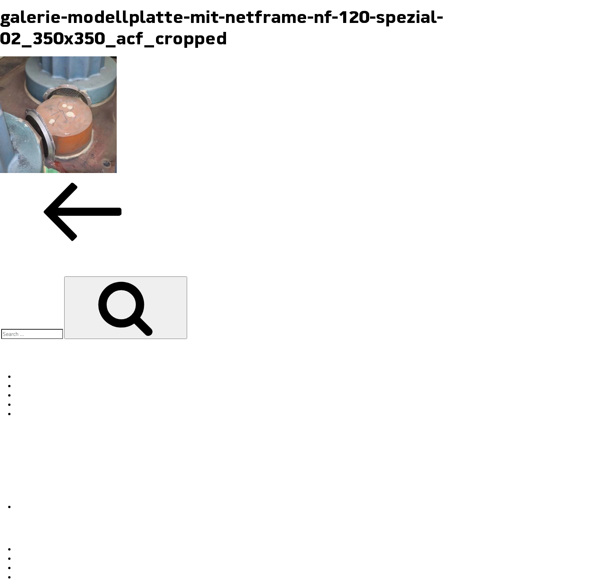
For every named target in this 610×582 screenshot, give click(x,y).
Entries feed (31, 558)
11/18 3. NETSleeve (44, 395)
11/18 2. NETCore (41, 404)
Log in (24, 549)
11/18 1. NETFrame (43, 414)
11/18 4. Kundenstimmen (50, 386)
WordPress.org (35, 577)
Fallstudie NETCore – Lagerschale (61, 376)
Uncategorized (34, 507)
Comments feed (36, 568)
